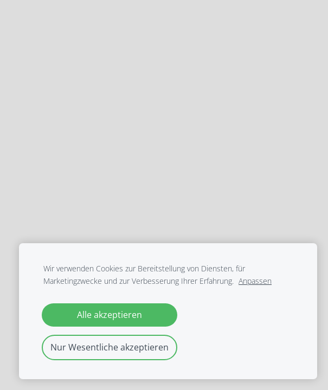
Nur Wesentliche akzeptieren (109, 347)
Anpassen (255, 281)
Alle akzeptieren (109, 315)
